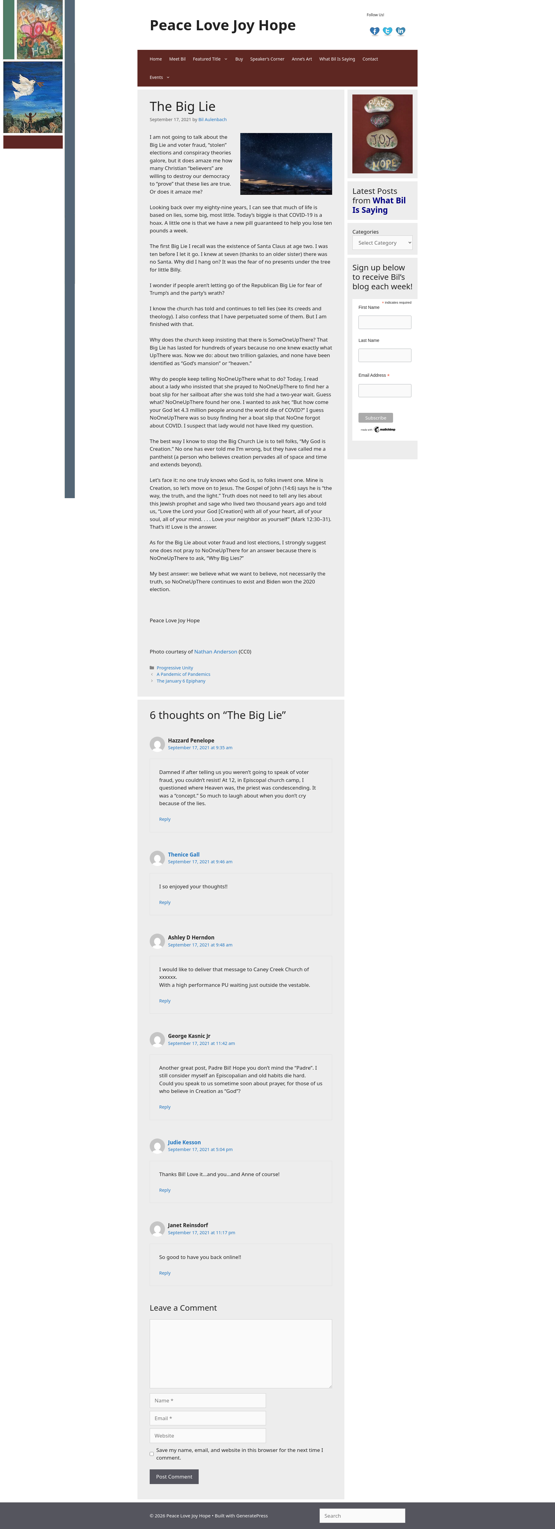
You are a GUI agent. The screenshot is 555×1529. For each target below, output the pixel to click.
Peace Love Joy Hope (223, 25)
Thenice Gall (184, 854)
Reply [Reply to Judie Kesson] (165, 1190)
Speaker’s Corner (267, 59)
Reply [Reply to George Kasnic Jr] (165, 1107)
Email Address (374, 375)
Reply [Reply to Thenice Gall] (165, 902)
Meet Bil (177, 59)
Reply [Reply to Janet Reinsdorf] (165, 1273)
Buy (239, 59)
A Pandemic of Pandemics (183, 674)
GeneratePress (252, 1515)
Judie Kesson (184, 1142)
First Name (368, 307)
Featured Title (212, 59)
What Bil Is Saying (337, 59)
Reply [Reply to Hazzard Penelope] (165, 819)
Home (156, 59)
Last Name (368, 340)
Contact (370, 59)
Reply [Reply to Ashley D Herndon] (165, 1001)
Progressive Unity (175, 668)
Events (162, 77)
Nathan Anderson (215, 651)
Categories (365, 231)
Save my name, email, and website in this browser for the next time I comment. (239, 1453)
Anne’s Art (302, 59)
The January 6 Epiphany (181, 681)
